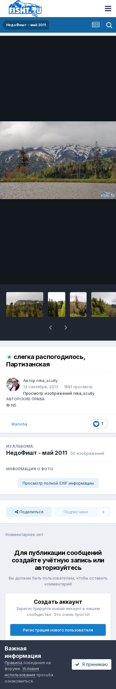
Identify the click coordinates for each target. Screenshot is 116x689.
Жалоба (19, 423)
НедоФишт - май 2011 (36, 452)
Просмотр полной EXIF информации (58, 483)
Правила (13, 662)
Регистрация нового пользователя (58, 629)
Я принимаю (91, 664)
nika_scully (47, 380)
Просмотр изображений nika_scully (58, 393)
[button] (50, 327)
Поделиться (29, 511)
